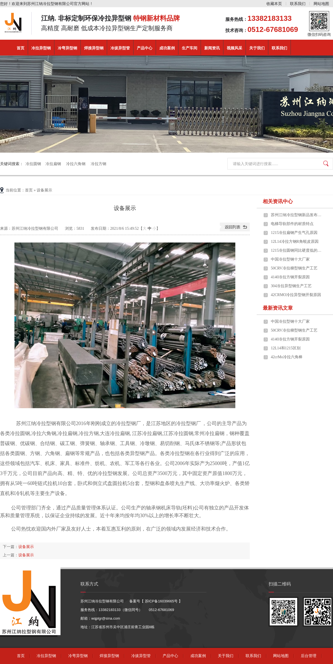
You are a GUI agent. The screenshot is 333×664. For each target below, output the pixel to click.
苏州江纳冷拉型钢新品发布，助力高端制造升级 (297, 215)
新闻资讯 (212, 48)
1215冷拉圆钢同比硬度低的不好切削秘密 (297, 250)
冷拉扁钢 (54, 163)
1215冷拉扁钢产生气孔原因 (294, 233)
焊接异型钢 (94, 48)
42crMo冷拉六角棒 (286, 357)
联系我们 (298, 3)
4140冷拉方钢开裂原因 (290, 277)
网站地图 (321, 3)
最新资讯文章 (278, 308)
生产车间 (189, 48)
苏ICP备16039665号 (161, 601)
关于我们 (257, 48)
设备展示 (26, 546)
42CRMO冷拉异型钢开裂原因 (296, 295)
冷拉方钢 (98, 163)
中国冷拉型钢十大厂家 (290, 259)
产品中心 (144, 48)
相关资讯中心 (278, 201)
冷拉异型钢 (41, 48)
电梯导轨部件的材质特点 (292, 224)
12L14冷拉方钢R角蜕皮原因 (295, 241)
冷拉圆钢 (33, 163)
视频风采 (234, 48)
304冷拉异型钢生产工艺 (291, 286)
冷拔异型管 (120, 48)
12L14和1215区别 (286, 348)
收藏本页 (274, 3)
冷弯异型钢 (67, 48)
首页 (20, 48)
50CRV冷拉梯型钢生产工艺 (294, 268)
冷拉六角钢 (76, 163)
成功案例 (167, 48)
